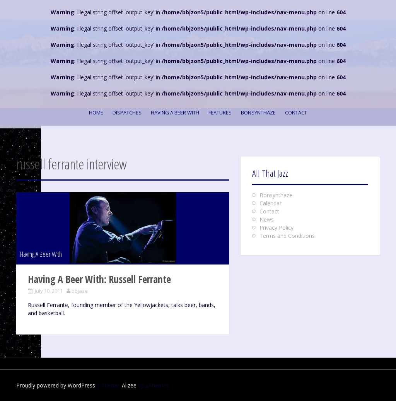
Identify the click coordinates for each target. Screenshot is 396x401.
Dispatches (127, 112)
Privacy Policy (276, 227)
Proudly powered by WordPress (55, 385)
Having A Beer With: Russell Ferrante (99, 279)
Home (96, 112)
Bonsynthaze (258, 112)
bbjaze (80, 290)
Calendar (270, 203)
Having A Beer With (175, 112)
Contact (296, 112)
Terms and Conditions (287, 235)
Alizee (129, 385)
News (266, 219)
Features (220, 112)
